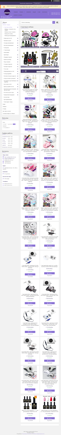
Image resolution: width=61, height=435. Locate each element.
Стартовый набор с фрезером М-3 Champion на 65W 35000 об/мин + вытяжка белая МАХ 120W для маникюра (30, 324)
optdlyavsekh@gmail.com (9, 158)
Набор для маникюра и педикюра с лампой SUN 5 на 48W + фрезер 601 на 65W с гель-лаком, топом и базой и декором (30, 121)
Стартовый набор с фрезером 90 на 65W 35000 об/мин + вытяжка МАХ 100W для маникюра (30, 353)
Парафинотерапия (8, 57)
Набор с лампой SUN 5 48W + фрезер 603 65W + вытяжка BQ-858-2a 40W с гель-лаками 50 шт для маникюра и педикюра (49, 209)
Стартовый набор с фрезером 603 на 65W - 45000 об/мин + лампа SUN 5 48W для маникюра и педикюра (49, 150)
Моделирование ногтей (9, 71)
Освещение (6, 47)
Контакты (44, 12)
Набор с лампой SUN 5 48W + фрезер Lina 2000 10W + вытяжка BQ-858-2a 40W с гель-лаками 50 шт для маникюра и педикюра (49, 121)
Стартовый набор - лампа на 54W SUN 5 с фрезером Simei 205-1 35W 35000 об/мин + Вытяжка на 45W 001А (30, 238)
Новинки (28, 12)
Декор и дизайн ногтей (9, 86)
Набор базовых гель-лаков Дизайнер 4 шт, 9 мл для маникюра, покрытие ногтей (49, 411)
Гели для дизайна (7, 73)
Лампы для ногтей (8, 38)
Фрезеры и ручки (7, 40)
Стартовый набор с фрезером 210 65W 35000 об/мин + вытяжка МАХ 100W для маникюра (30, 266)
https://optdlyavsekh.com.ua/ (10, 157)
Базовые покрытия (8, 66)
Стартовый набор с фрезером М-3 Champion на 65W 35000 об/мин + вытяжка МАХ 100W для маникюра (49, 353)
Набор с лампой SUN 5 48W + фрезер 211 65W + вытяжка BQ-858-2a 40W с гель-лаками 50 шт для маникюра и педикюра (49, 179)
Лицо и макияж (7, 61)
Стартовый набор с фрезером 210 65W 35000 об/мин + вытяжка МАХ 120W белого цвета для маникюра (49, 324)
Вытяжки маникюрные (8, 45)
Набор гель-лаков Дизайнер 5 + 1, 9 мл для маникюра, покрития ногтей (30, 411)
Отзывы (4, 108)
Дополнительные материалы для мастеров (10, 89)
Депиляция (6, 54)
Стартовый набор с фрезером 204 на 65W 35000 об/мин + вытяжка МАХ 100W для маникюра (49, 295)
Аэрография (6, 52)
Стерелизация (7, 50)
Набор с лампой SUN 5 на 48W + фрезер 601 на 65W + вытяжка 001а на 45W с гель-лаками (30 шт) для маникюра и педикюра (49, 91)
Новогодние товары (8, 101)
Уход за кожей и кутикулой (9, 78)
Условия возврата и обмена (9, 113)
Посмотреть (37, 3)
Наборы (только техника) (10, 32)
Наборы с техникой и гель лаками (10, 30)
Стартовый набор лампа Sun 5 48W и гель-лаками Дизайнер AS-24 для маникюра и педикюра (30, 90)
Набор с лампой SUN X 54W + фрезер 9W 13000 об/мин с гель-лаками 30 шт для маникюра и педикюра (30, 209)
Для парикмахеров (8, 99)
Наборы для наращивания (10, 35)
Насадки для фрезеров (9, 43)
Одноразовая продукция (9, 94)
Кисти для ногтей (7, 84)
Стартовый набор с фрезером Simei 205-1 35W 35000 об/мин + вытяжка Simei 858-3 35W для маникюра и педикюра (30, 381)
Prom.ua (36, 431)
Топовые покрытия (8, 64)
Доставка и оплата (7, 111)
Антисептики (6, 97)
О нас (39, 12)
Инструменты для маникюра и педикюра (10, 81)
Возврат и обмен (18, 15)
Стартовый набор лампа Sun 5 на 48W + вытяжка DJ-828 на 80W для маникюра (49, 266)
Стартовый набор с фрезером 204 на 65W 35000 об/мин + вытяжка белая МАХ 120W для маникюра (30, 295)
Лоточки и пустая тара (9, 92)
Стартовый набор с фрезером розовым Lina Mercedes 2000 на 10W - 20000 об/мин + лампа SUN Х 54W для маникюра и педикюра (30, 180)
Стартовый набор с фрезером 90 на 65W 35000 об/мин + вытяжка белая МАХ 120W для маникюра (49, 238)
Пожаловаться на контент (27, 433)
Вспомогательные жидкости (10, 76)
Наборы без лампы (9, 33)
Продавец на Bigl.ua (30, 432)
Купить (30, 98)
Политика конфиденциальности (38, 433)
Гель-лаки (6, 69)
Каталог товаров (6, 24)
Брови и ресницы (7, 59)
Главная (16, 12)
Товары (21, 12)
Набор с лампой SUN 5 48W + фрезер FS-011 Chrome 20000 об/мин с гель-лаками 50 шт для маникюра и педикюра (30, 150)
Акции (34, 12)
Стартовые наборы (8, 27)
